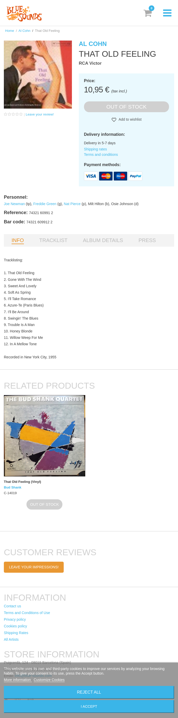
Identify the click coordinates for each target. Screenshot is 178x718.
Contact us (12, 606)
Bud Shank (12, 487)
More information (18, 680)
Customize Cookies (49, 680)
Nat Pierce (72, 204)
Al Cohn (24, 31)
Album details (103, 240)
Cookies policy (15, 626)
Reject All (89, 692)
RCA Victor (90, 63)
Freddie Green (44, 204)
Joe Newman (14, 204)
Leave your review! (40, 114)
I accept (89, 706)
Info (18, 240)
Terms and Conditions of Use (27, 613)
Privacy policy (15, 619)
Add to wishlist (130, 119)
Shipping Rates (16, 633)
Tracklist (53, 240)
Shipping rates (95, 149)
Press (147, 240)
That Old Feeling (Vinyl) (22, 482)
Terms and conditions (101, 154)
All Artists (11, 639)
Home (9, 31)
